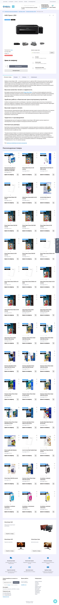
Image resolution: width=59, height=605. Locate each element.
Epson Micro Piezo (28, 92)
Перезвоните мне (6, 596)
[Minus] (7, 67)
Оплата (16, 1)
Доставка (5, 1)
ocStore (31, 601)
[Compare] (19, 157)
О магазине (11, 1)
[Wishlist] (19, 155)
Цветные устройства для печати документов (17, 143)
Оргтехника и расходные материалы (11, 11)
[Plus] (7, 65)
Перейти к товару (10, 533)
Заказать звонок (44, 8)
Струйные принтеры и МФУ (31, 11)
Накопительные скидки (39, 67)
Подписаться (16, 582)
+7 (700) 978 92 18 (45, 7)
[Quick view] (19, 153)
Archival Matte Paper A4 (45, 197)
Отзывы (25, 1)
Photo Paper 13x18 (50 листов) (11, 478)
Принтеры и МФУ (22, 11)
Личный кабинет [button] (53, 1)
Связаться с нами (38, 586)
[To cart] (18, 175)
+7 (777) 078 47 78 (45, 6)
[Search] (22, 5)
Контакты (21, 1)
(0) (8, 53)
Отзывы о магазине (38, 581)
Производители (31, 1)
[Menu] (13, 6)
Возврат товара (38, 587)
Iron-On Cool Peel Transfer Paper (29, 450)
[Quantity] (5, 66)
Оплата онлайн (38, 62)
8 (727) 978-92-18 (44, 4)
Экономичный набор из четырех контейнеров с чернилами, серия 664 (9, 169)
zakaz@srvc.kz (23, 584)
